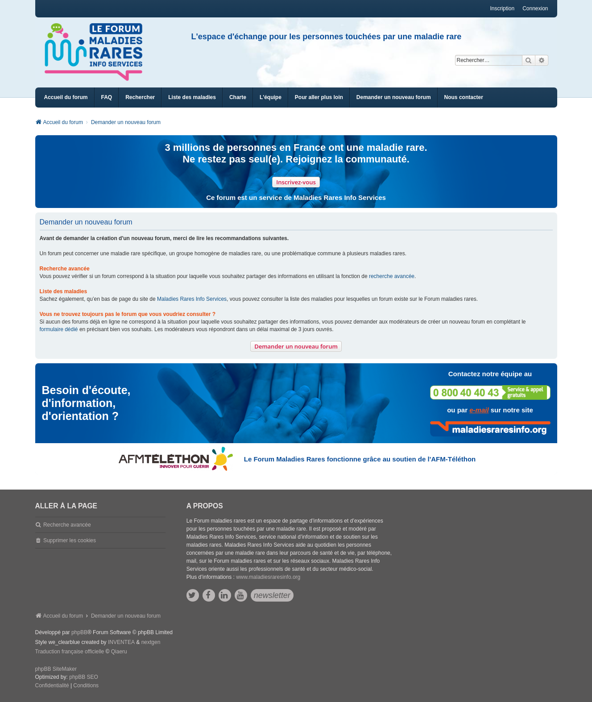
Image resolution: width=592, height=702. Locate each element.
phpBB (79, 632)
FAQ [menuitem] (106, 97)
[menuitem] (192, 97)
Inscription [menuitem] (502, 8)
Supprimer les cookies (69, 540)
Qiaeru (119, 651)
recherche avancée (391, 276)
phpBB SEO (83, 677)
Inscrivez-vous (296, 182)
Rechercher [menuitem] (140, 97)
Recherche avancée (67, 525)
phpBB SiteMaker (56, 669)
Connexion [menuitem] (535, 8)
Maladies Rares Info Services (192, 299)
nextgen (151, 642)
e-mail (479, 410)
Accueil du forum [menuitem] (66, 97)
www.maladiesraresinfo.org (268, 577)
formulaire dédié (59, 329)
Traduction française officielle (69, 651)
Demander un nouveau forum (296, 346)
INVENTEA (121, 642)
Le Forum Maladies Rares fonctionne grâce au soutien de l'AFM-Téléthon (360, 459)
